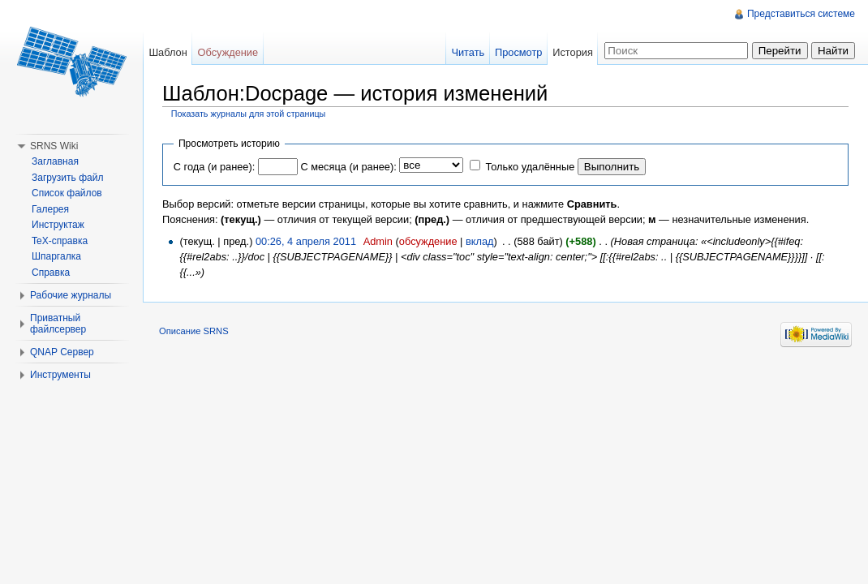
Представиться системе (801, 13)
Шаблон (167, 52)
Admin (378, 241)
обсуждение (428, 241)
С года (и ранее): (214, 167)
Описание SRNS (194, 331)
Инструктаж (58, 224)
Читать (467, 52)
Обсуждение (228, 52)
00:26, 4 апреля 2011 (306, 241)
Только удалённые (529, 167)
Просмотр (518, 52)
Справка (51, 272)
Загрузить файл (67, 177)
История (572, 52)
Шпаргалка (56, 256)
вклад (480, 241)
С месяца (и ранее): (348, 167)
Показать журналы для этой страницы (248, 113)
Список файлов (67, 193)
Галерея (50, 209)
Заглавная (55, 161)
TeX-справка (60, 241)
